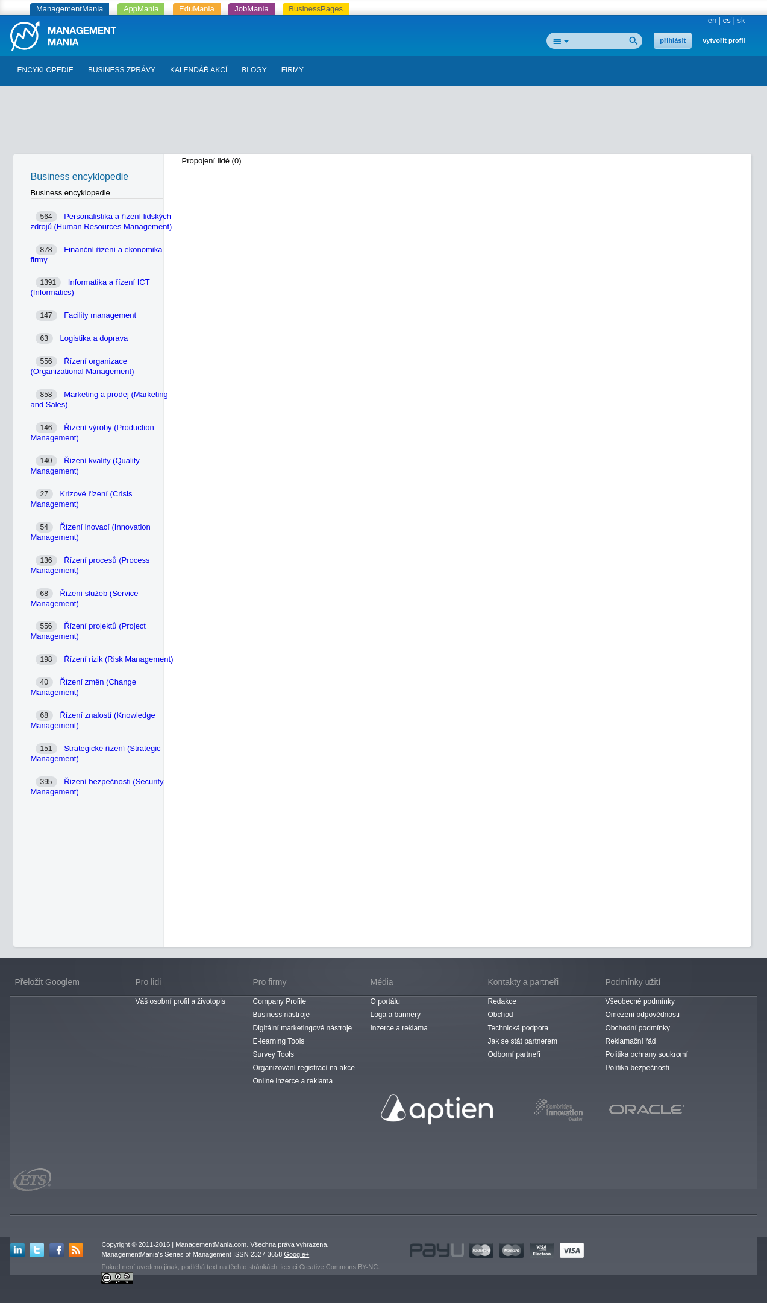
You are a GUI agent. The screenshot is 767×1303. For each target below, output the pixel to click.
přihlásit (673, 40)
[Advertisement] (383, 122)
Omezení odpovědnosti (643, 1014)
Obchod (500, 1014)
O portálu (385, 1001)
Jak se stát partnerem (522, 1041)
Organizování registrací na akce (304, 1068)
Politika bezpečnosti (637, 1068)
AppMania (141, 8)
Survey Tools (273, 1054)
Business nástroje (281, 1014)
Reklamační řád (631, 1041)
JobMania (251, 8)
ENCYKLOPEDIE (45, 70)
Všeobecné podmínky (640, 1001)
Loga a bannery (396, 1014)
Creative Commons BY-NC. (339, 1266)
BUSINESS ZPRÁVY (121, 70)
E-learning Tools (279, 1041)
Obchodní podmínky (638, 1028)
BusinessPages (316, 8)
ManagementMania (69, 8)
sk (741, 20)
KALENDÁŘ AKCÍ (198, 70)
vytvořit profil (724, 40)
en (712, 20)
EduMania (196, 8)
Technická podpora (518, 1028)
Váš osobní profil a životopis (180, 1001)
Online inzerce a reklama (293, 1081)
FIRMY (292, 70)
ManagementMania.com (210, 1244)
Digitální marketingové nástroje (302, 1028)
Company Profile (280, 1001)
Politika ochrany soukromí (647, 1054)
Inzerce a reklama (399, 1028)
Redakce (502, 1001)
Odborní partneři (514, 1054)
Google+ (296, 1254)
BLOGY (254, 70)
